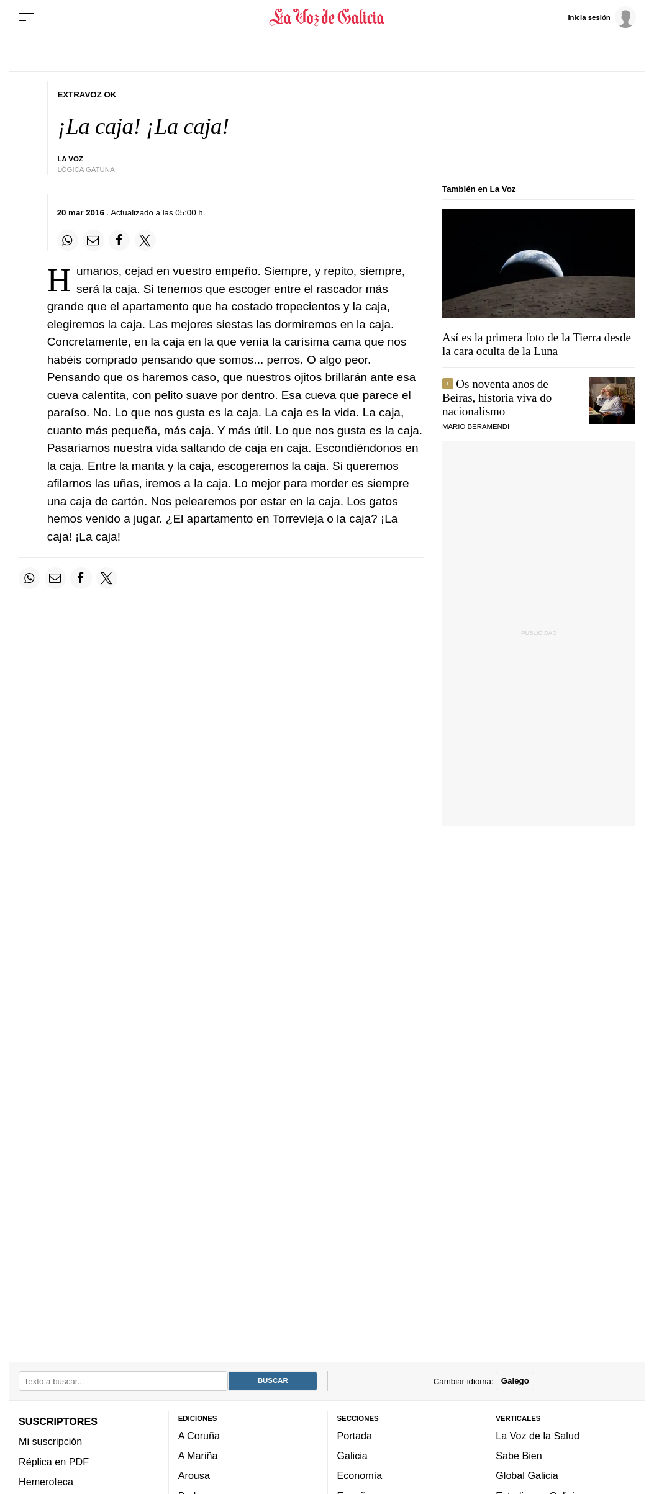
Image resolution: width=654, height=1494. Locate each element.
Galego (515, 1380)
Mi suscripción (50, 1441)
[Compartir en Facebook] (119, 240)
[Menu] (26, 17)
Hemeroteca (46, 1481)
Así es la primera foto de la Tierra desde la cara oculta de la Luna (536, 344)
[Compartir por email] (93, 240)
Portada (355, 1435)
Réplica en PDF (54, 1461)
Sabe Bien (519, 1455)
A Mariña (198, 1455)
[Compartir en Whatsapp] (67, 240)
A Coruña (199, 1435)
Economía (360, 1475)
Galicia (352, 1455)
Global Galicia (527, 1475)
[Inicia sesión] (602, 17)
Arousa (194, 1475)
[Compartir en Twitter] (145, 240)
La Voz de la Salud (537, 1435)
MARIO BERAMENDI (475, 426)
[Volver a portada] (327, 17)
